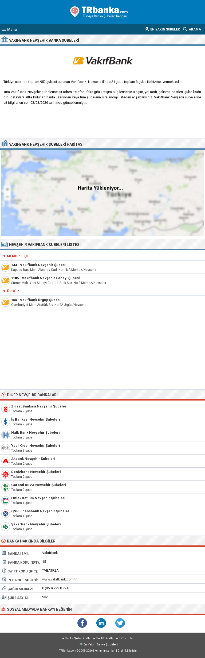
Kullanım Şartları (105, 650)
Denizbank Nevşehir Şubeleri (36, 472)
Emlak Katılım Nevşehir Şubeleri (38, 498)
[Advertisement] (102, 124)
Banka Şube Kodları (78, 638)
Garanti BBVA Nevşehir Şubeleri (38, 485)
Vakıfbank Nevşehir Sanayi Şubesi (51, 278)
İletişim (132, 650)
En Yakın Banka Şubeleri (101, 644)
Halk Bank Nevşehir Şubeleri (35, 432)
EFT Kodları (127, 638)
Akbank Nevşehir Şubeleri (33, 459)
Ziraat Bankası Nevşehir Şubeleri (39, 406)
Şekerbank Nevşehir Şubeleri (36, 524)
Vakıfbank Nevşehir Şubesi (43, 265)
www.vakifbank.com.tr (59, 579)
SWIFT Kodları (105, 638)
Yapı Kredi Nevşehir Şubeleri (35, 446)
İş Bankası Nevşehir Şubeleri (35, 419)
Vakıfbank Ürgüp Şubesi (40, 300)
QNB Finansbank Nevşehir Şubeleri (40, 511)
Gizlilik (122, 650)
